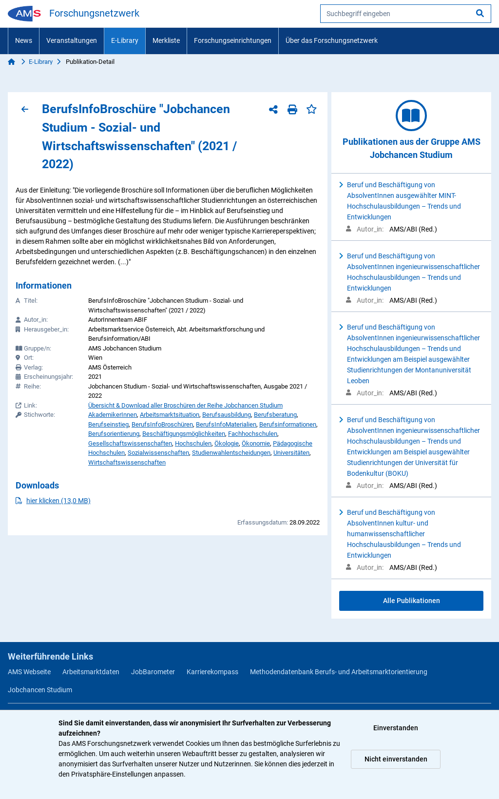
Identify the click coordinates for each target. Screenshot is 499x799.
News (23, 40)
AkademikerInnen (112, 414)
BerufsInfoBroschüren (162, 424)
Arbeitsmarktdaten (90, 672)
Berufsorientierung (113, 433)
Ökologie (226, 443)
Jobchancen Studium (40, 690)
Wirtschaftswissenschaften (127, 462)
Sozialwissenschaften (158, 452)
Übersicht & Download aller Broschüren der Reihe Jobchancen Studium (185, 405)
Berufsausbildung (226, 414)
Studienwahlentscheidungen (231, 452)
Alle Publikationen (411, 600)
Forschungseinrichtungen (232, 40)
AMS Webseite (29, 672)
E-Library (124, 40)
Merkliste (166, 40)
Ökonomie (256, 443)
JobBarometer (153, 672)
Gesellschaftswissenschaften (130, 443)
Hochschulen (193, 443)
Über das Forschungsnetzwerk (332, 40)
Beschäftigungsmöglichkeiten (183, 433)
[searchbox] (405, 13)
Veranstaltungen (71, 40)
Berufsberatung (275, 414)
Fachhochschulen (252, 433)
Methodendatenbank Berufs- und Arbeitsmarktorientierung (338, 672)
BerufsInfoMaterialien (226, 424)
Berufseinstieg (108, 424)
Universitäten (291, 452)
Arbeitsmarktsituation (169, 414)
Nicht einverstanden (396, 759)
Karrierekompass (212, 672)
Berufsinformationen (287, 424)
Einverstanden (395, 728)
